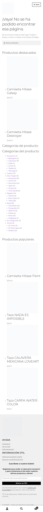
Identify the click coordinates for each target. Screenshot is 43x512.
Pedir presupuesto (8, 449)
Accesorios (11, 156)
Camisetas (12, 206)
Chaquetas (12, 208)
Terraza (11, 188)
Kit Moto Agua (14, 228)
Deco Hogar (11, 176)
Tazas (10, 201)
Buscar (21, 508)
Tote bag (11, 171)
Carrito (33, 507)
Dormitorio (12, 183)
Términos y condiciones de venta (12, 459)
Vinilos (9, 223)
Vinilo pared (13, 191)
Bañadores (12, 158)
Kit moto (11, 225)
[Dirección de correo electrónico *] (21, 478)
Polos (10, 216)
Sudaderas (12, 218)
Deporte (11, 211)
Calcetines (12, 161)
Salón (10, 186)
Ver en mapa (6, 446)
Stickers (11, 230)
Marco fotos (12, 198)
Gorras (10, 166)
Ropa (9, 203)
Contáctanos (6, 444)
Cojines (11, 196)
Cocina (11, 181)
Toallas (11, 168)
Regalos (10, 193)
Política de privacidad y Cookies (12, 456)
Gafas (10, 163)
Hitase (10, 213)
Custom (10, 173)
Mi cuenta (7, 508)
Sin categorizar (12, 220)
